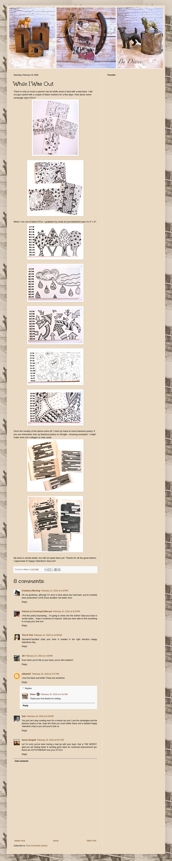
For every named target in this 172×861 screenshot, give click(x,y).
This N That (27, 635)
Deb (24, 716)
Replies (28, 688)
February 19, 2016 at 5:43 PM (40, 716)
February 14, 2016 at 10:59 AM (48, 635)
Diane (33, 694)
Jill (23, 656)
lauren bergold (29, 740)
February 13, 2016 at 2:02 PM (54, 590)
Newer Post (19, 841)
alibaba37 (26, 674)
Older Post (91, 841)
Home (56, 841)
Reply (24, 602)
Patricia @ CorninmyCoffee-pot (37, 611)
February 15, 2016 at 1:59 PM (39, 656)
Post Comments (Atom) (36, 845)
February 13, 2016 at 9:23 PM (66, 611)
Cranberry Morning (31, 590)
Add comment (21, 761)
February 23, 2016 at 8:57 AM (50, 740)
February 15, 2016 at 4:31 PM (54, 694)
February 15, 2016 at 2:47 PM (45, 674)
